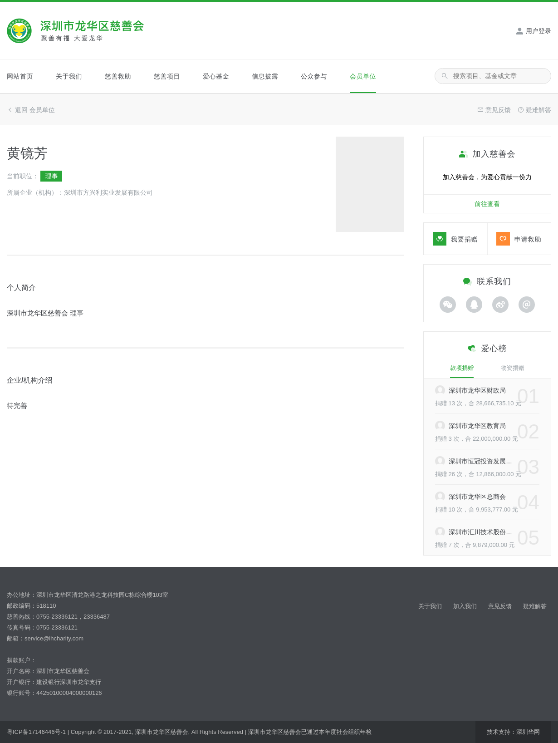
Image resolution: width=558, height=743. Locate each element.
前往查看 (487, 203)
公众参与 (314, 76)
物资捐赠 (512, 367)
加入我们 (465, 606)
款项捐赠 (462, 367)
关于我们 (69, 76)
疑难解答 (535, 606)
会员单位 (363, 76)
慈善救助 (118, 76)
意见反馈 (500, 606)
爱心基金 (216, 76)
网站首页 (20, 76)
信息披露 (265, 76)
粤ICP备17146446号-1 (36, 731)
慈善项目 (167, 76)
